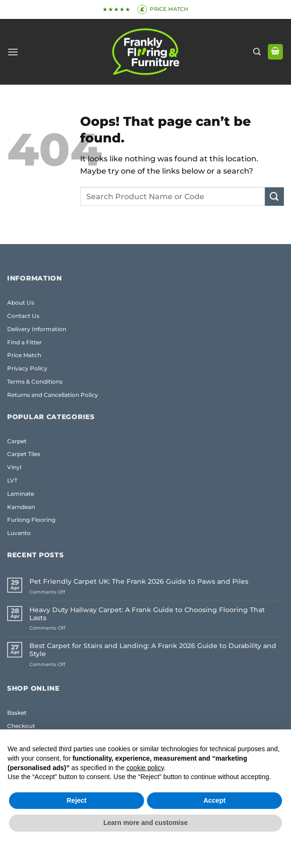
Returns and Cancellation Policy (52, 394)
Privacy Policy (27, 368)
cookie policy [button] (145, 768)
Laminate (20, 493)
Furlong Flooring (31, 519)
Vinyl (14, 467)
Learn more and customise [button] (145, 822)
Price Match (24, 355)
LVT (12, 480)
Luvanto (19, 532)
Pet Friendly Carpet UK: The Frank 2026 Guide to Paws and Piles (138, 582)
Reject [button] (76, 800)
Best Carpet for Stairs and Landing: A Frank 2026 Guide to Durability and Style (152, 650)
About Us (20, 302)
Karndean (21, 506)
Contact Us (23, 315)
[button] (12, 51)
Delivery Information (36, 329)
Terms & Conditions (35, 381)
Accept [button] (214, 800)
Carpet (17, 441)
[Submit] (274, 196)
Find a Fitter (24, 342)
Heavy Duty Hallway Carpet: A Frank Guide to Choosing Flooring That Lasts (147, 614)
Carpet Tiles (23, 453)
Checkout (21, 725)
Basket (17, 712)
